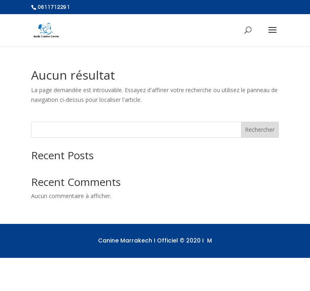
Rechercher (259, 129)
